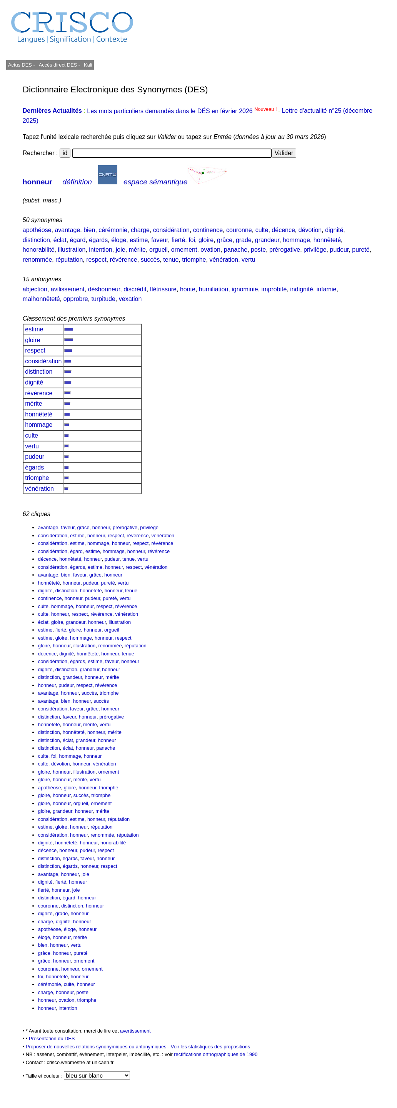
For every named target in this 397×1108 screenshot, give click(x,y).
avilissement (68, 289)
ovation (210, 249)
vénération (223, 259)
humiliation (213, 289)
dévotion (310, 230)
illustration (71, 249)
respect (96, 259)
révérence (123, 259)
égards (98, 240)
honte (187, 289)
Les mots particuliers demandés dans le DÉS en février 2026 (182, 111)
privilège (315, 249)
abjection (35, 289)
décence (283, 230)
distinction (36, 240)
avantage (67, 230)
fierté (178, 240)
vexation (130, 299)
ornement (184, 249)
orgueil (158, 249)
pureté (360, 249)
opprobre (75, 299)
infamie (327, 289)
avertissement (135, 1031)
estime (139, 240)
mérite (137, 249)
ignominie (245, 289)
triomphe (194, 259)
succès (150, 259)
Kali (88, 65)
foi (191, 240)
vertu (248, 259)
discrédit (135, 289)
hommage (296, 240)
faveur (159, 240)
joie (120, 249)
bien (89, 230)
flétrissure (163, 289)
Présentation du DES (52, 1038)
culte (262, 230)
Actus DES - (21, 65)
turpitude (103, 299)
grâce (224, 240)
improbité (274, 289)
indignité (301, 289)
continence (208, 230)
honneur (37, 182)
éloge (118, 240)
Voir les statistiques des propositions (210, 1047)
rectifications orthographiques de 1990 (215, 1054)
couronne (239, 230)
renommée (37, 259)
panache (235, 249)
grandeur (267, 240)
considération (171, 230)
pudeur (339, 249)
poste (258, 249)
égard (78, 240)
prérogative (284, 249)
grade (244, 240)
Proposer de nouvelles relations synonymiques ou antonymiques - (98, 1047)
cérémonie (112, 230)
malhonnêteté (41, 299)
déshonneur (104, 289)
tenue (170, 259)
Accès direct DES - (59, 65)
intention (100, 249)
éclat (60, 240)
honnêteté (327, 240)
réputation (69, 259)
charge (140, 230)
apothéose (37, 230)
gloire (206, 240)
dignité (334, 230)
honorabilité (39, 249)
